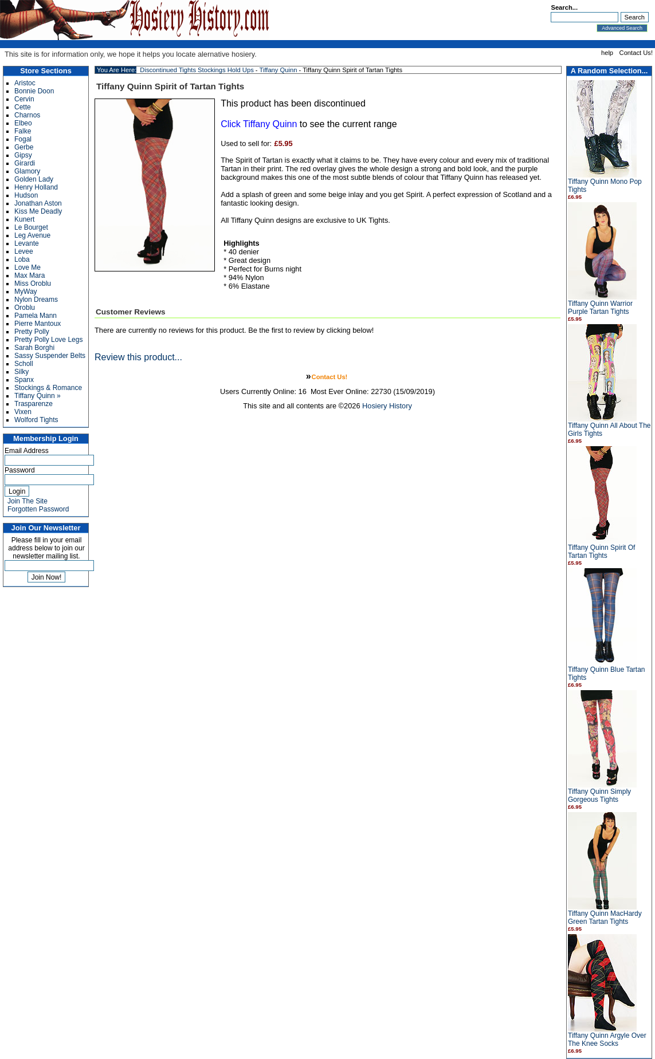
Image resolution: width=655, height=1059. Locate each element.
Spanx (24, 380)
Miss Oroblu (32, 283)
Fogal (23, 139)
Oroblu (24, 308)
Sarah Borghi (34, 348)
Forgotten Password (38, 509)
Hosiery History (387, 405)
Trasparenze (33, 404)
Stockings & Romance (48, 388)
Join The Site (27, 501)
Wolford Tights (36, 420)
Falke (22, 131)
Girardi (24, 163)
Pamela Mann (35, 316)
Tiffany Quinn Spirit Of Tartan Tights (601, 552)
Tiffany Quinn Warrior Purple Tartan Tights (600, 308)
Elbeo (23, 123)
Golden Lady (33, 179)
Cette (22, 107)
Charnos (27, 115)
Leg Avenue (32, 235)
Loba (22, 259)
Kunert (24, 219)
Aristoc (25, 83)
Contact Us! (636, 52)
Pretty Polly (31, 332)
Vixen (23, 412)
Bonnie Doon (34, 91)
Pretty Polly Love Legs (48, 340)
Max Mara (29, 275)
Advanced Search (622, 28)
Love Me (27, 267)
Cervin (24, 99)
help (607, 52)
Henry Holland (36, 187)
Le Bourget (31, 227)
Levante (26, 243)
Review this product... (138, 357)
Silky (21, 372)
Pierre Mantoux (37, 324)
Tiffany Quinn (278, 69)
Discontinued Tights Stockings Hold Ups (196, 69)
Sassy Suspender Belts (49, 356)
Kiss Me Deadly (38, 211)
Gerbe (23, 147)
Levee (23, 251)
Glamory (27, 171)
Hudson (26, 195)
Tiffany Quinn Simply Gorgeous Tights (599, 796)
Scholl (23, 364)
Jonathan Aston (38, 203)
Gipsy (23, 155)
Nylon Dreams (36, 300)
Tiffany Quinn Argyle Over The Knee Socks (607, 1040)
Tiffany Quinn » (37, 396)
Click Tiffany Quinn (259, 124)
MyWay (25, 292)
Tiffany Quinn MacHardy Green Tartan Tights (605, 918)
